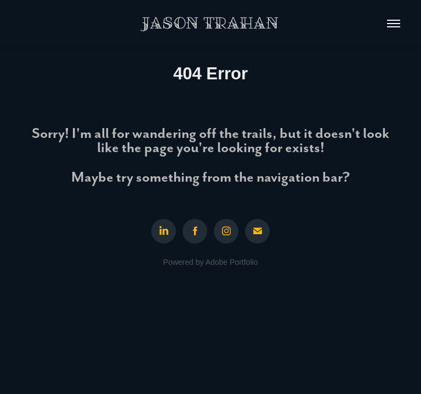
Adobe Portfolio (232, 262)
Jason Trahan (210, 23)
